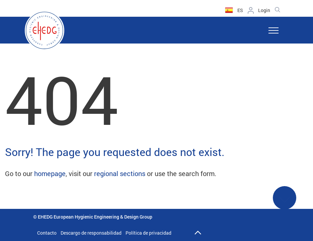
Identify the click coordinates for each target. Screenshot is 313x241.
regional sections (119, 173)
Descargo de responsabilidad (91, 233)
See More (284, 202)
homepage (50, 173)
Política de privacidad (148, 233)
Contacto (47, 233)
